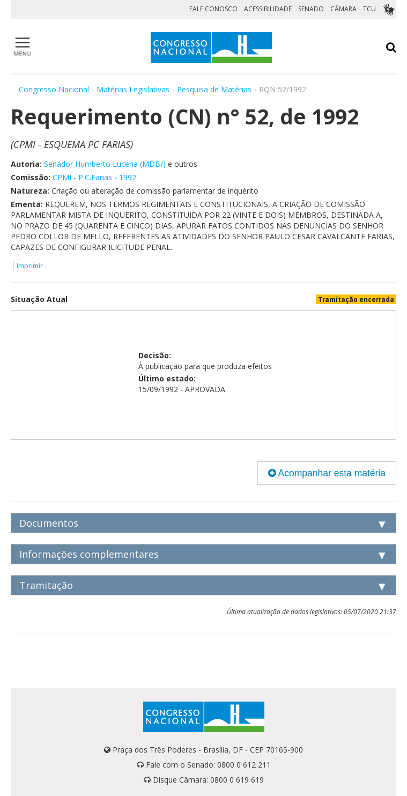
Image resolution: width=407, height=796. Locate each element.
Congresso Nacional (54, 89)
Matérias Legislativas (133, 89)
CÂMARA (343, 8)
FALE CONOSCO (213, 8)
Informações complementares (89, 554)
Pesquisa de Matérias (214, 89)
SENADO (311, 8)
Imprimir (30, 265)
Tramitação (46, 585)
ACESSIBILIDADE (268, 8)
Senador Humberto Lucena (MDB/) (105, 164)
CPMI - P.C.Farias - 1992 (94, 177)
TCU (369, 8)
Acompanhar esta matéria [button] (327, 473)
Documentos (48, 523)
